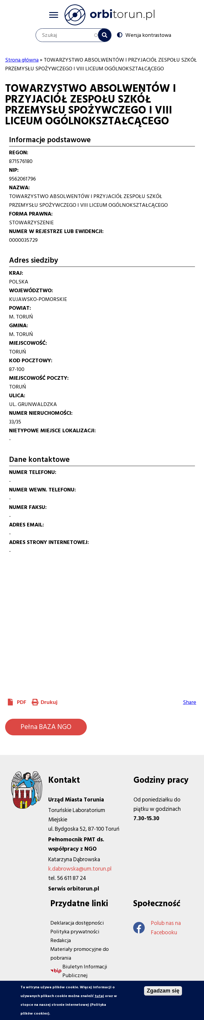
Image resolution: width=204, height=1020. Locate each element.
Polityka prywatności (74, 931)
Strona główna (22, 60)
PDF (21, 702)
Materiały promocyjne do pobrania (79, 953)
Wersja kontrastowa (148, 35)
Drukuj (49, 702)
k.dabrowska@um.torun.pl (79, 869)
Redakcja (60, 940)
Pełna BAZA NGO (45, 727)
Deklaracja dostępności (77, 923)
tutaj (99, 996)
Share (189, 702)
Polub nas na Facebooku (157, 928)
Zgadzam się (163, 991)
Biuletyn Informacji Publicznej (84, 971)
